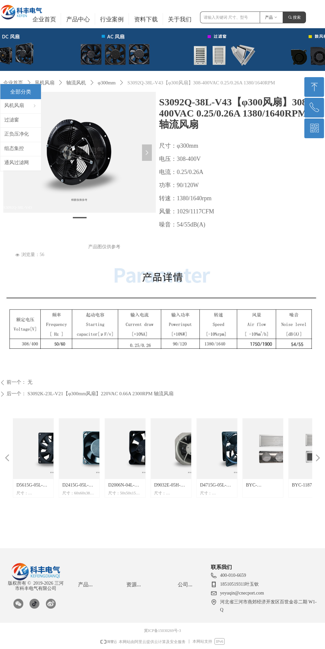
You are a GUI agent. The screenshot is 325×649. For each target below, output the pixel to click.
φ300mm (107, 82)
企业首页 (13, 82)
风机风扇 (44, 82)
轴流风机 (76, 82)
